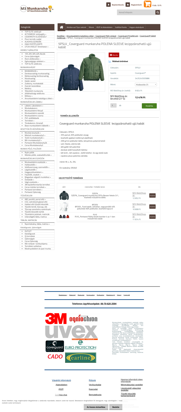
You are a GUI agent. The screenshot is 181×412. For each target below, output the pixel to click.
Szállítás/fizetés (121, 27)
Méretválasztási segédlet (132, 385)
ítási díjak (61, 394)
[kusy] (113, 105)
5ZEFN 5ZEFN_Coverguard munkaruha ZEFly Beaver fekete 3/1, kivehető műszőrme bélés (95, 195)
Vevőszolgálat (95, 385)
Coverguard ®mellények (128, 35)
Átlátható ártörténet (118, 61)
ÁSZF (61, 389)
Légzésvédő (127, 295)
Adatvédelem (61, 385)
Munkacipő (72, 295)
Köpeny (119, 295)
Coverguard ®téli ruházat (106, 35)
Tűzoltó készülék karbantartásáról (128, 395)
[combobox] (146, 84)
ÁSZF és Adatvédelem (104, 27)
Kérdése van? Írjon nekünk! (76, 27)
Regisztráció (136, 4)
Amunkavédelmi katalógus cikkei (80, 35)
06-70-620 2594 (108, 304)
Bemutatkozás (95, 395)
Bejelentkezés (117, 4)
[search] (156, 12)
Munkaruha (81, 295)
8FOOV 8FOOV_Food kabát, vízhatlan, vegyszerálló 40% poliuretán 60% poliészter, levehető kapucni (95, 206)
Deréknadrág (100, 295)
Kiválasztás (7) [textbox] (142, 84)
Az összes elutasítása (96, 407)
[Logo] (37, 11)
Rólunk (91, 27)
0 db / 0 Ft (157, 5)
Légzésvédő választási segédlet (131, 389)
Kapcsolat (93, 389)
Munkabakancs (63, 295)
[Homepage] (62, 27)
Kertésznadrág (90, 295)
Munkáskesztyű (110, 295)
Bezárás (115, 407)
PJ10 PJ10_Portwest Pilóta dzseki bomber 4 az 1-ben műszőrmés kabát (95, 216)
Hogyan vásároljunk (136, 27)
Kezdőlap (61, 35)
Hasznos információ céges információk (132, 380)
